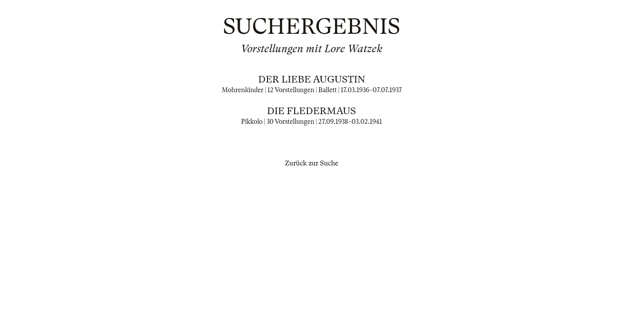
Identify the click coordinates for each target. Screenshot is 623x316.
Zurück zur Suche (311, 163)
